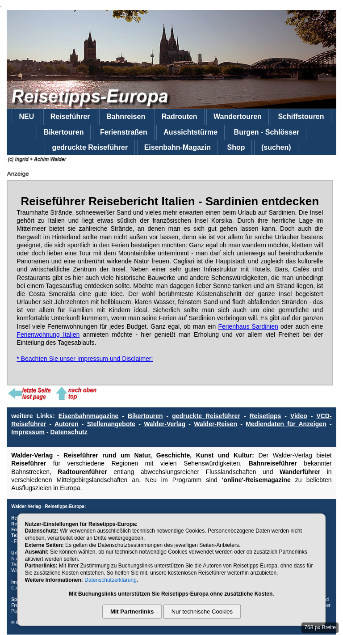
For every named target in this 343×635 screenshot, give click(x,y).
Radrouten (179, 116)
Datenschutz (69, 432)
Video (298, 415)
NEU (26, 116)
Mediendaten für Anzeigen (286, 424)
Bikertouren (64, 132)
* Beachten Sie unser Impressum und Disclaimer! (85, 358)
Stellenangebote (111, 424)
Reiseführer (70, 116)
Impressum (28, 432)
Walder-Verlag (164, 424)
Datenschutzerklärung (110, 580)
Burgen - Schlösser (267, 132)
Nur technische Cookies (202, 611)
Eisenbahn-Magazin (177, 147)
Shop (236, 147)
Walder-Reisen (215, 424)
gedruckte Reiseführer (90, 147)
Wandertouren (237, 116)
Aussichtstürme (190, 132)
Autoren (66, 424)
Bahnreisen (125, 116)
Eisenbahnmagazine (89, 415)
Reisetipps (265, 415)
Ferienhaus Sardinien (248, 326)
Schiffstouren (301, 116)
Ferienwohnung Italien (48, 334)
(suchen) (276, 147)
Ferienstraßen (123, 132)
